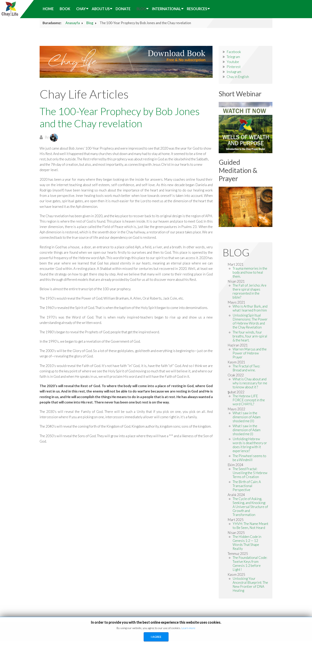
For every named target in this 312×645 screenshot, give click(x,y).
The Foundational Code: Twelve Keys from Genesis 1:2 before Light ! (250, 563)
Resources (197, 9)
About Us (101, 9)
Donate (123, 9)
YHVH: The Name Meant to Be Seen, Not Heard (250, 526)
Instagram (234, 72)
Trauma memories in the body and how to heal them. (250, 272)
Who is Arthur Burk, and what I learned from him (250, 308)
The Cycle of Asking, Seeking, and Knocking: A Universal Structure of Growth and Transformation (250, 507)
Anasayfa (72, 23)
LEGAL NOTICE (153, 629)
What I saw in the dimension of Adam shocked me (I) (246, 430)
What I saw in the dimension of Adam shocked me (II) (246, 417)
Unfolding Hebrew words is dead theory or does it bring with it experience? (250, 445)
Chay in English (238, 77)
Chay (81, 9)
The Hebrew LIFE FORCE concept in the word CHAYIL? (249, 400)
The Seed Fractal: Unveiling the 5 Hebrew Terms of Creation (250, 473)
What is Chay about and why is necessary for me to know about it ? (250, 383)
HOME (48, 9)
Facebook (234, 52)
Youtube (233, 62)
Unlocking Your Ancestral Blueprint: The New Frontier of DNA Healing (250, 584)
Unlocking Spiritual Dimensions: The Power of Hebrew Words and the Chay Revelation (250, 321)
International (166, 9)
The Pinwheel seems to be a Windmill (249, 458)
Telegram (233, 57)
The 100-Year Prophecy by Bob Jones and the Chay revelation (120, 117)
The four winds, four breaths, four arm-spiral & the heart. (250, 336)
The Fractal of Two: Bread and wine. (246, 368)
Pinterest (234, 67)
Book (65, 9)
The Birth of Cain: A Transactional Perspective (247, 486)
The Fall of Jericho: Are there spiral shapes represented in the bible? (249, 291)
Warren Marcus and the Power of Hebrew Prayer (250, 353)
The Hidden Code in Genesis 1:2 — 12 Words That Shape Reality (247, 543)
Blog (141, 9)
